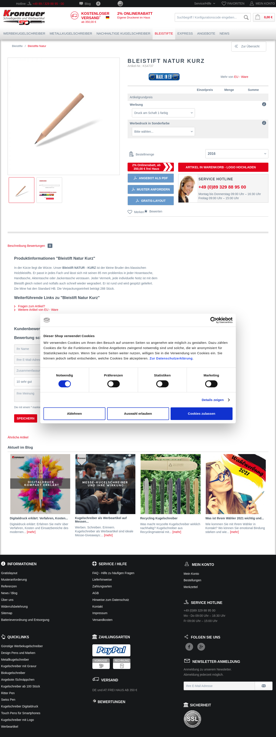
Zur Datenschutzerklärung (171, 358)
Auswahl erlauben (138, 413)
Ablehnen (74, 413)
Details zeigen (213, 400)
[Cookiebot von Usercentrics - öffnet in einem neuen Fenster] (214, 320)
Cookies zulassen (201, 413)
